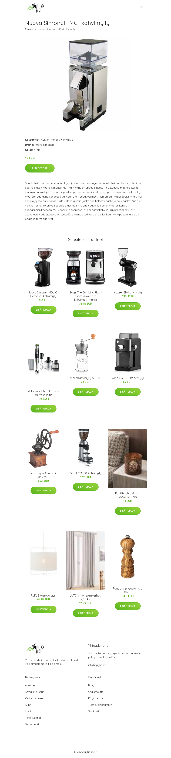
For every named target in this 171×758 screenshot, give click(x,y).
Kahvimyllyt (67, 139)
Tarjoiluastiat (33, 717)
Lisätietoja (39, 168)
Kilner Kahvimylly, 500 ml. (86, 378)
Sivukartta (94, 711)
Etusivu (29, 29)
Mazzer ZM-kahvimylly (127, 292)
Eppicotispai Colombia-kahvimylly (43, 475)
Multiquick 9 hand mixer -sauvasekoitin (43, 393)
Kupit (28, 704)
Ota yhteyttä (95, 691)
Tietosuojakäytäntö (100, 704)
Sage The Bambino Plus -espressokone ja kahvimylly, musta (86, 296)
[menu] (142, 8)
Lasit (28, 711)
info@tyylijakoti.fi (98, 665)
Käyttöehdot (96, 698)
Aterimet (30, 685)
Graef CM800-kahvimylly (85, 473)
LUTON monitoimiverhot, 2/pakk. (85, 597)
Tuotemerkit (32, 724)
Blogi (91, 685)
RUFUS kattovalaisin (43, 595)
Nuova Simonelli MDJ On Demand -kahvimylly (43, 294)
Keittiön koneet (50, 139)
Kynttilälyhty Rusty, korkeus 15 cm (127, 495)
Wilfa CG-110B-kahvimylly (128, 378)
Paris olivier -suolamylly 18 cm (128, 590)
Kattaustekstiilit (34, 691)
